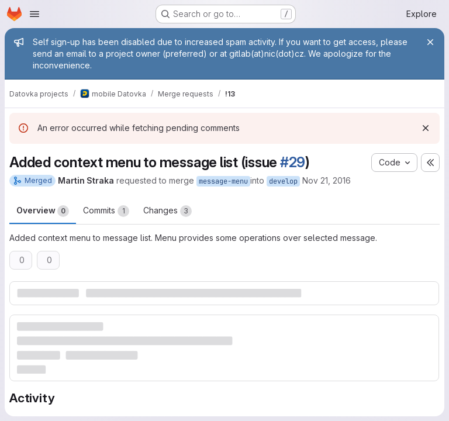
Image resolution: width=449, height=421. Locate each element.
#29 (292, 162)
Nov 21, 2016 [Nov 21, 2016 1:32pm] (326, 180)
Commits (106, 211)
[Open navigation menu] (34, 14)
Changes (167, 211)
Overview (42, 211)
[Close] (430, 42)
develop (283, 181)
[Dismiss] (426, 128)
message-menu (223, 181)
